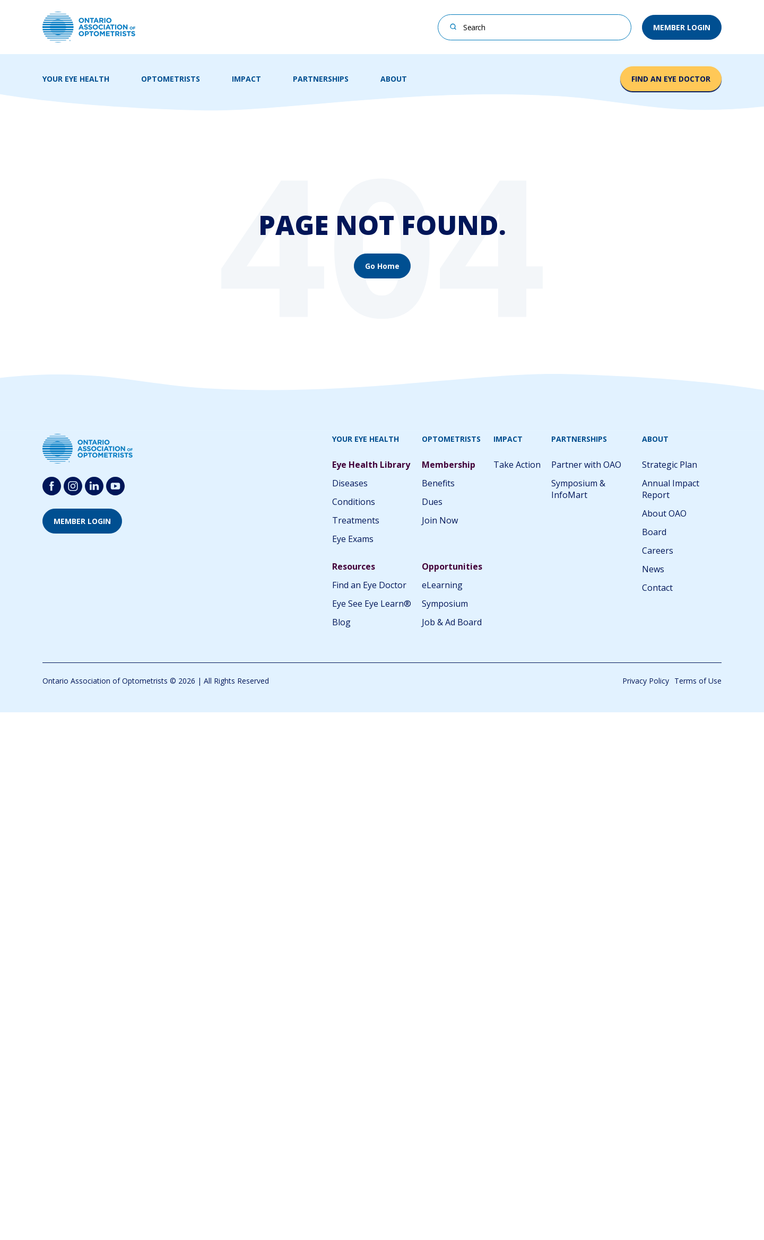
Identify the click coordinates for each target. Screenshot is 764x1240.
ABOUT (393, 79)
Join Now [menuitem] (440, 520)
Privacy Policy (645, 681)
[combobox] (534, 27)
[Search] (453, 26)
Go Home (382, 266)
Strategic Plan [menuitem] (669, 464)
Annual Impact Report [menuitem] (670, 489)
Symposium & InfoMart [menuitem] (578, 489)
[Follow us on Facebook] (51, 486)
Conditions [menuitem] (353, 502)
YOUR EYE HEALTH (75, 79)
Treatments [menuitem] (355, 520)
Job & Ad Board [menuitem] (452, 622)
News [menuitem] (653, 569)
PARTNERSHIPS (321, 79)
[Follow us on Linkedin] (94, 486)
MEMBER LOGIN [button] (681, 27)
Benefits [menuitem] (438, 483)
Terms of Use (698, 681)
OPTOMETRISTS (170, 79)
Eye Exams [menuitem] (353, 539)
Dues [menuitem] (432, 502)
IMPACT (246, 79)
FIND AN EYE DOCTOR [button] (670, 79)
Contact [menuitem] (657, 587)
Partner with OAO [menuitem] (586, 464)
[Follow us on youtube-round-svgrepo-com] (115, 486)
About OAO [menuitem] (664, 513)
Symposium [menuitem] (445, 603)
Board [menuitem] (654, 532)
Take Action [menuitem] (517, 464)
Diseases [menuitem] (350, 483)
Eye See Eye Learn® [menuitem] (371, 603)
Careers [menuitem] (657, 550)
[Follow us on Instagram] (73, 486)
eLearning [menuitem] (442, 585)
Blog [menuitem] (341, 622)
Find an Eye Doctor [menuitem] (369, 585)
